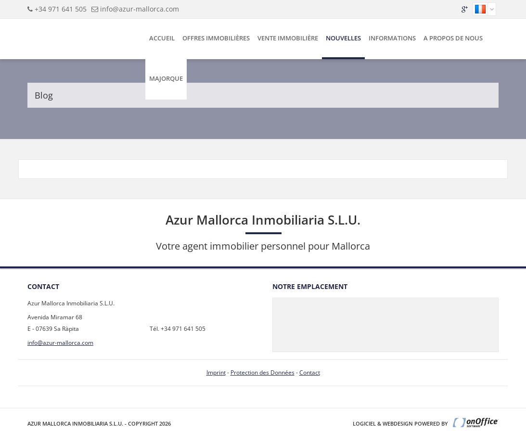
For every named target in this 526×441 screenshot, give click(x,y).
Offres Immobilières (216, 38)
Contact (309, 372)
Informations (392, 38)
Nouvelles (343, 38)
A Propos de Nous (453, 38)
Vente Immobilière (287, 38)
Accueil (162, 38)
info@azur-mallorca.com (139, 8)
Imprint (216, 372)
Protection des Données (263, 372)
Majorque (166, 78)
